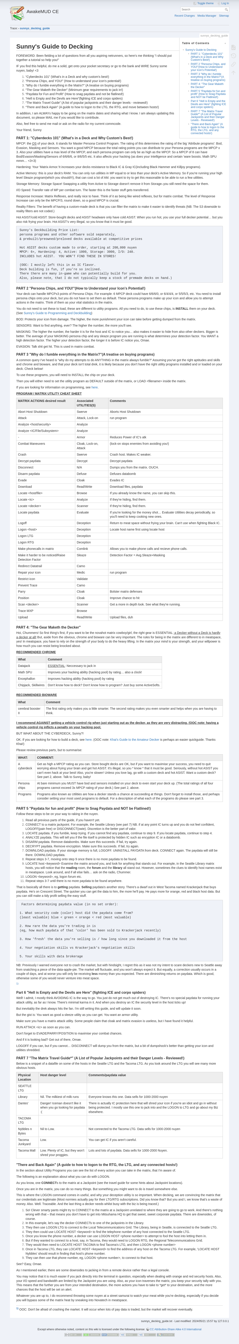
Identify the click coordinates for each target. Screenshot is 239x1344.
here (94, 387)
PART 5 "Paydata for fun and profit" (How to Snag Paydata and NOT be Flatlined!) (208, 94)
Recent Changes (185, 15)
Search (227, 9)
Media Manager (206, 15)
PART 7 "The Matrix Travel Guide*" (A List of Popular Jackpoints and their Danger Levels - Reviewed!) (208, 116)
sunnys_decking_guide (35, 28)
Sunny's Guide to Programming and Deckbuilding (57, 313)
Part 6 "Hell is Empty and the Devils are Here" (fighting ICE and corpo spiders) (208, 104)
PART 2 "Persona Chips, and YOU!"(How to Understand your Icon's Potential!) (208, 67)
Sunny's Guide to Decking (201, 49)
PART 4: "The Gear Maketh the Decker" (207, 85)
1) (17, 983)
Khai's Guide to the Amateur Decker (134, 739)
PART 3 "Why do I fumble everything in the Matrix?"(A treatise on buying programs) (208, 77)
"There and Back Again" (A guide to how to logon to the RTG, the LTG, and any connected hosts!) (207, 129)
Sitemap (224, 15)
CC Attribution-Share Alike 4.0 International (175, 1329)
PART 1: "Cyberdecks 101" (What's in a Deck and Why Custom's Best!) (207, 56)
